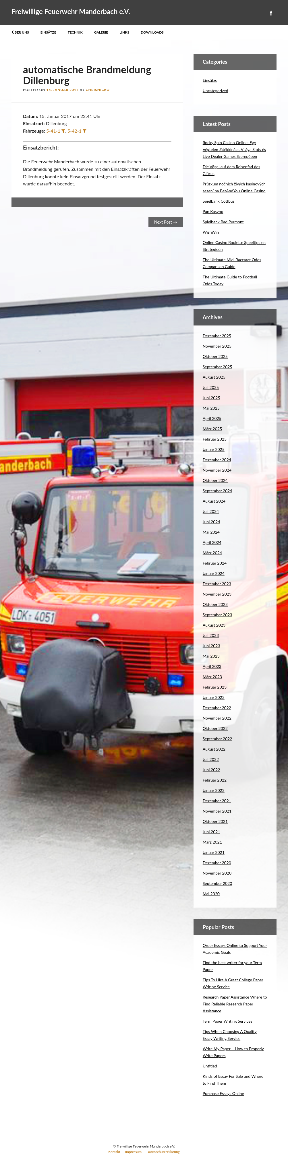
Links (124, 32)
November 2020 (217, 873)
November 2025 (217, 346)
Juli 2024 (211, 511)
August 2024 (214, 501)
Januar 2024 (214, 573)
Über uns (20, 32)
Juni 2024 (211, 521)
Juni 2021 (211, 831)
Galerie (101, 32)
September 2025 (217, 366)
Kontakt (114, 1152)
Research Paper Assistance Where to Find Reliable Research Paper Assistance (235, 1004)
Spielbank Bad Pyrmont (223, 221)
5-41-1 (53, 130)
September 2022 (217, 738)
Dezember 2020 (217, 862)
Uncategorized (215, 90)
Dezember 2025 (217, 335)
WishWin (211, 232)
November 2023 (217, 594)
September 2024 (217, 490)
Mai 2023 (211, 656)
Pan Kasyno (213, 211)
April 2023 (212, 666)
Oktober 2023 (215, 604)
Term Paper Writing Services (227, 1021)
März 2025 (212, 428)
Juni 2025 (211, 397)
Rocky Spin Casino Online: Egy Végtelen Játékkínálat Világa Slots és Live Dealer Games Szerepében (234, 149)
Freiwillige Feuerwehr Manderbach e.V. (70, 11)
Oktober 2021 (215, 821)
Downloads (152, 32)
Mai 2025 (211, 408)
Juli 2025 (211, 387)
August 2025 (214, 377)
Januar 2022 (214, 790)
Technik (75, 32)
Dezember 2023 (217, 583)
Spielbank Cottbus (219, 201)
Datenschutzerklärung (163, 1152)
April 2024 (212, 542)
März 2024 (212, 552)
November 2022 (217, 718)
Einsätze (48, 32)
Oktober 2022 (215, 728)
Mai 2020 (211, 893)
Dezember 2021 (217, 800)
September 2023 (217, 614)
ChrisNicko (98, 90)
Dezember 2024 (217, 459)
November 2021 (217, 811)
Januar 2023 (214, 697)
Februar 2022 (215, 780)
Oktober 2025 (215, 356)
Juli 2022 (211, 759)
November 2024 (217, 470)
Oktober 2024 (215, 480)
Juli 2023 (211, 635)
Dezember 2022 (217, 707)
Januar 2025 (214, 449)
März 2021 (212, 842)
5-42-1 (74, 130)
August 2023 (214, 625)
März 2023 (212, 676)
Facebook (270, 13)
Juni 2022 (211, 769)
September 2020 (217, 883)
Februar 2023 (215, 687)
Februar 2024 (215, 563)
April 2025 (212, 418)
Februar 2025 (215, 439)
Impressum (133, 1152)
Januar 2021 (214, 852)
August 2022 (214, 749)
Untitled (210, 1065)
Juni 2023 (211, 645)
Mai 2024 (211, 532)
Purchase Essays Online (223, 1093)
